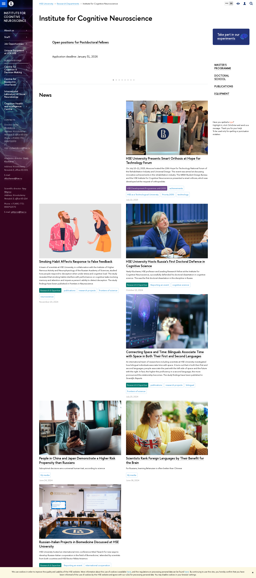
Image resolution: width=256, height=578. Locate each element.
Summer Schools (89, 543)
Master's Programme (222, 66)
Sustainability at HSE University (53, 530)
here (129, 572)
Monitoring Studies (132, 534)
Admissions (86, 522)
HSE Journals (171, 526)
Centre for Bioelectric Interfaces (10, 81)
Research (129, 517)
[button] (42, 53)
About (43, 517)
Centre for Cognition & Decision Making (13, 69)
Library (168, 534)
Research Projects (131, 530)
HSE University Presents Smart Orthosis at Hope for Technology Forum (76, 160)
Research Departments (66, 508)
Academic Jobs (130, 543)
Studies (86, 517)
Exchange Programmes (91, 539)
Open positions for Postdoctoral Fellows (80, 42)
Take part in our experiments (228, 36)
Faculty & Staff (45, 543)
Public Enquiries (46, 559)
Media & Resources (177, 517)
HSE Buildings (45, 547)
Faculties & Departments (50, 534)
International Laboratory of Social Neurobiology (14, 94)
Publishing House (173, 530)
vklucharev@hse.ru (13, 178)
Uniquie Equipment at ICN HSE (14, 52)
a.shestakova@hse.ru (19, 147)
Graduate (85, 534)
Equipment (221, 93)
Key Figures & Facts (48, 526)
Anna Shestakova (11, 126)
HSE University (45, 508)
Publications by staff (174, 522)
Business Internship (89, 551)
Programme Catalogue (91, 526)
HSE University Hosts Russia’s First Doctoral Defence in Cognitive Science (165, 262)
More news (52, 481)
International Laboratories (135, 522)
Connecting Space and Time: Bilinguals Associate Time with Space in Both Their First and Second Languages (78, 263)
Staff (7, 37)
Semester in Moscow (91, 547)
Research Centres (131, 526)
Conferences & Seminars (134, 539)
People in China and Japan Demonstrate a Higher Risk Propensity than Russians (164, 353)
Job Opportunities (14, 43)
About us (9, 30)
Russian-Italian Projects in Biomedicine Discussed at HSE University (165, 436)
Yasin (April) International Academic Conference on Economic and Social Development (140, 550)
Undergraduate (88, 530)
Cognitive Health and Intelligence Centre (13, 106)
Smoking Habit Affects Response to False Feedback (162, 158)
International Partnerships (50, 539)
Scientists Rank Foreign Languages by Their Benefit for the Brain (78, 370)
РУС (227, 3)
